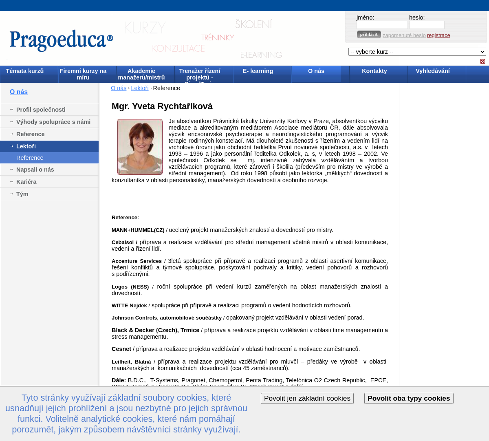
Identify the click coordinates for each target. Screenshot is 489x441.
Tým (22, 194)
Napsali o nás (35, 169)
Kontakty (374, 71)
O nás (316, 71)
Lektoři (26, 146)
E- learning (258, 71)
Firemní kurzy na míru (83, 74)
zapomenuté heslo (404, 35)
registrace (438, 35)
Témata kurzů (25, 71)
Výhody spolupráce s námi (53, 122)
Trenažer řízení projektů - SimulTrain (199, 75)
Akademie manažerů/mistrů (141, 74)
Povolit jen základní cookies (307, 398)
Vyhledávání (432, 71)
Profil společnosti (41, 109)
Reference (30, 134)
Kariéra (26, 182)
